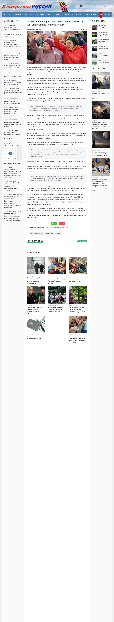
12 (8, 153)
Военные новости (53, 15)
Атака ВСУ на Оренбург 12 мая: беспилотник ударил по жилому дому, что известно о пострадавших (12, 44)
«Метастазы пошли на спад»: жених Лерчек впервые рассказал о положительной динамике (12, 100)
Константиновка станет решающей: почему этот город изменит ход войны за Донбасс (12, 66)
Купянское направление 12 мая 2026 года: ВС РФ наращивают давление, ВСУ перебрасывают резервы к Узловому (12, 185)
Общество (40, 15)
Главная (7, 15)
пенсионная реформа (36, 233)
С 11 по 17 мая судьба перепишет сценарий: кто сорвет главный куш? (13, 82)
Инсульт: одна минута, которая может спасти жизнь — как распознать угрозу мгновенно (11, 111)
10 (20, 151)
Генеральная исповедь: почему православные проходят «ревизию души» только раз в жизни (12, 122)
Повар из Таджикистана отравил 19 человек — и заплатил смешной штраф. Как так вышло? (12, 55)
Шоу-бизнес (68, 15)
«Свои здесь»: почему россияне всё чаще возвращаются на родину (12, 132)
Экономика (29, 15)
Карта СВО (106, 15)
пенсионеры (49, 233)
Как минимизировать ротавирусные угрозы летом (12, 74)
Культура (79, 15)
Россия (58, 233)
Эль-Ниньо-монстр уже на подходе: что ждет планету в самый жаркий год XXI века (13, 91)
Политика (17, 15)
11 (5, 153)
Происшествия (91, 15)
